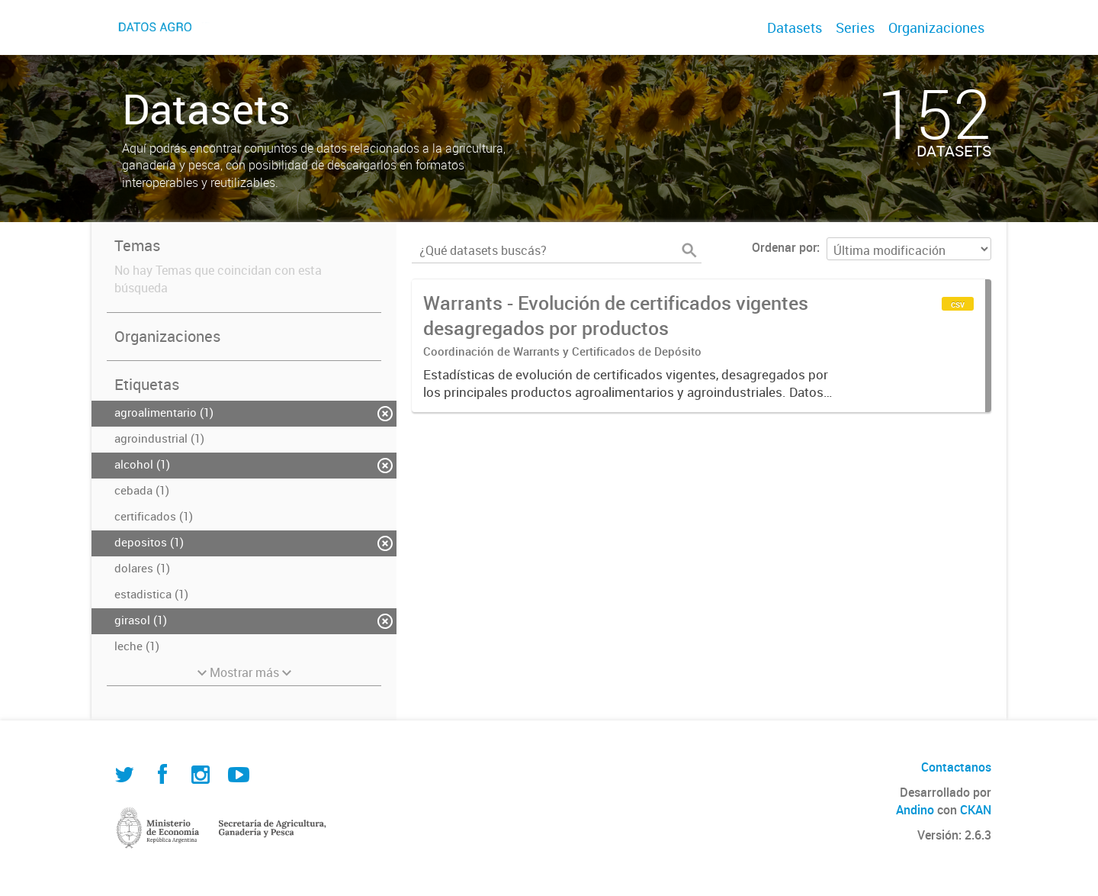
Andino (915, 809)
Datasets (794, 27)
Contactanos (956, 767)
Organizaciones (936, 27)
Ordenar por (784, 247)
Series (855, 27)
